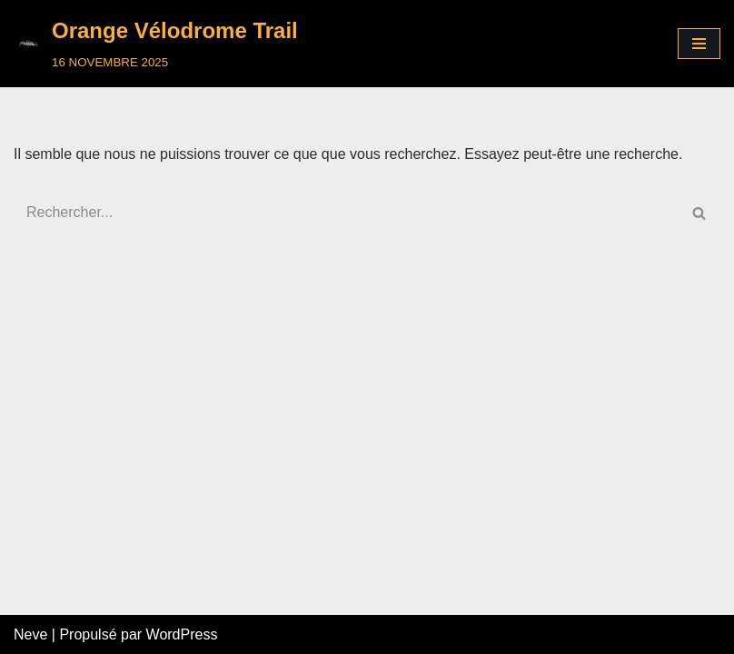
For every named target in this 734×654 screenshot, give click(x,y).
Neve (30, 634)
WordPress (182, 634)
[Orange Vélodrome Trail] (156, 43)
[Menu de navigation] (699, 43)
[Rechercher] (346, 212)
